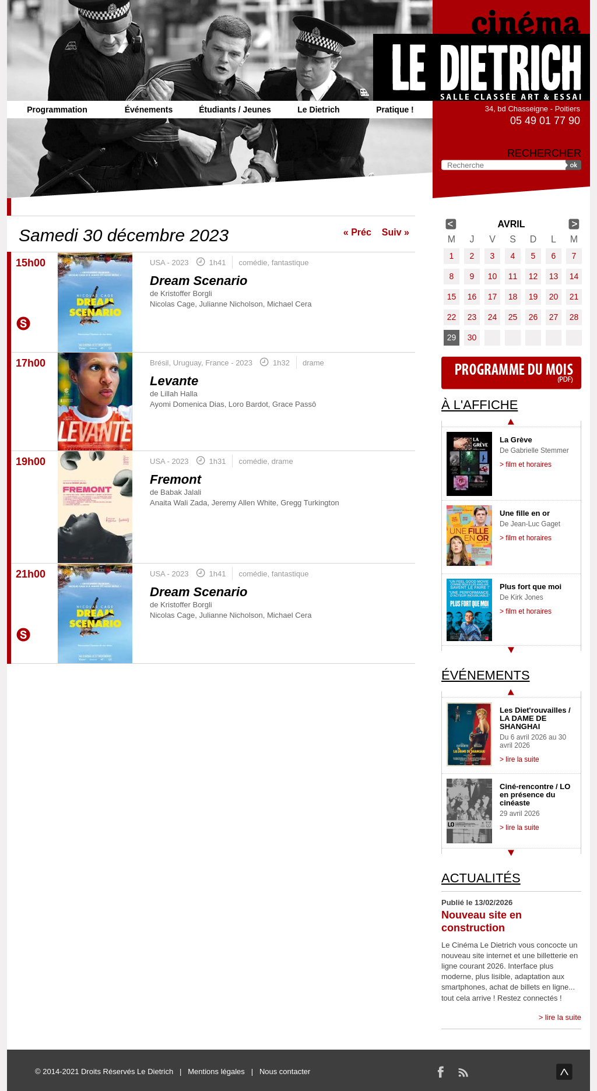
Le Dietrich (318, 109)
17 (492, 296)
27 (554, 317)
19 (533, 296)
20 (554, 296)
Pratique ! (395, 109)
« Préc (357, 232)
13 (554, 276)
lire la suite (563, 1017)
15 (451, 296)
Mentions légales (216, 1071)
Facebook (441, 1072)
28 (574, 317)
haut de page (564, 1072)
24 (492, 317)
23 (472, 317)
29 (451, 337)
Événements (149, 109)
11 (513, 276)
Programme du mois (511, 373)
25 (513, 317)
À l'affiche (479, 404)
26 (533, 317)
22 (451, 317)
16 (472, 296)
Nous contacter (284, 1071)
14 (574, 276)
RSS (463, 1072)
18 (513, 296)
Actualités (481, 878)
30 (472, 337)
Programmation (57, 109)
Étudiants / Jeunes (235, 109)
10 (492, 276)
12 (533, 276)
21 (574, 296)
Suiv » (395, 232)
